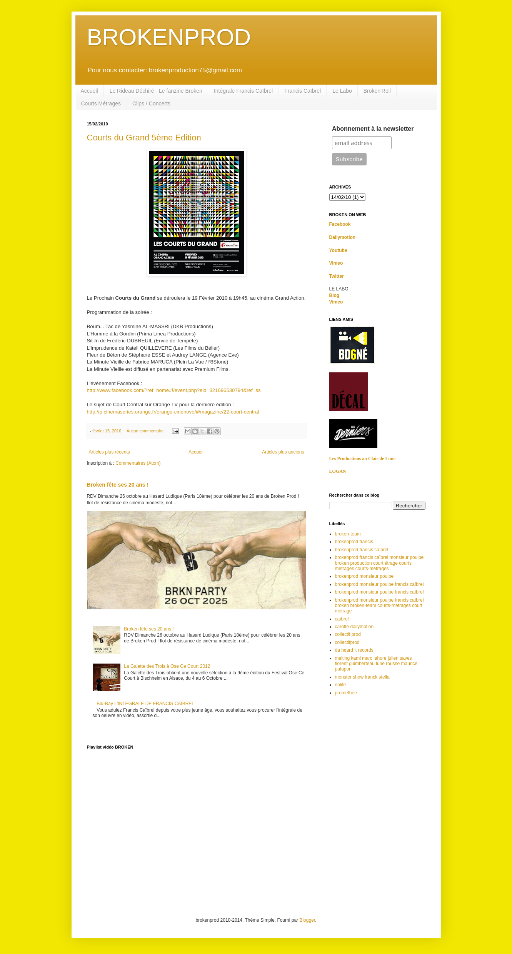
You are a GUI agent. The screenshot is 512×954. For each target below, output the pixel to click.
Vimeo (336, 263)
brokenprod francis (354, 541)
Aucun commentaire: (146, 431)
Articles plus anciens (283, 452)
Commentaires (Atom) (137, 463)
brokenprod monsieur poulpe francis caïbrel (379, 592)
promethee (346, 692)
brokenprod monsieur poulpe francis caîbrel (379, 584)
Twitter (336, 276)
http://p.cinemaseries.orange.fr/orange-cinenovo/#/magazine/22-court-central (173, 412)
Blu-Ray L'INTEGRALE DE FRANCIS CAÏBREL (145, 703)
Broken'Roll (377, 91)
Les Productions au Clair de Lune (362, 458)
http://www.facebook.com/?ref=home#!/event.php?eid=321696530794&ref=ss (174, 390)
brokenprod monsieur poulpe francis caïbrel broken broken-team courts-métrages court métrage (379, 605)
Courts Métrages (101, 103)
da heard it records (354, 650)
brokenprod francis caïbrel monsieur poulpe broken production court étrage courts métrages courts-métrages (379, 563)
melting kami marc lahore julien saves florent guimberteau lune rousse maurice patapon (376, 663)
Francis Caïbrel (302, 91)
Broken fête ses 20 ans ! (118, 485)
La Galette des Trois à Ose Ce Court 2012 (167, 666)
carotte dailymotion (354, 626)
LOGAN (337, 471)
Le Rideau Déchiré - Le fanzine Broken (156, 91)
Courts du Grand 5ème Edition (144, 137)
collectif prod (348, 634)
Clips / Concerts (151, 103)
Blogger (307, 920)
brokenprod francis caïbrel (362, 549)
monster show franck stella (362, 677)
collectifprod (347, 642)
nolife (340, 684)
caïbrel (342, 619)
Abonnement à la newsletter (373, 128)
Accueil (89, 91)
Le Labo (342, 91)
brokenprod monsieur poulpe (364, 576)
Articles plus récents (109, 452)
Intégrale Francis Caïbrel (243, 91)
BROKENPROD (169, 37)
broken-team (348, 534)
